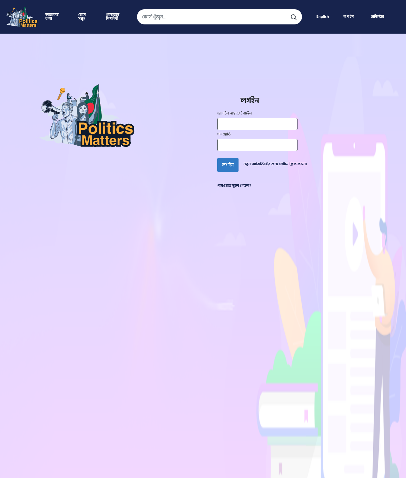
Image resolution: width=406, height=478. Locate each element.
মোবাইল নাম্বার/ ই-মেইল (234, 113)
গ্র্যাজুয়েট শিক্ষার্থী (112, 17)
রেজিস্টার (377, 17)
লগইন (228, 165)
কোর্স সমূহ (82, 17)
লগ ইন (349, 17)
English (322, 17)
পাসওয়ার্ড (224, 134)
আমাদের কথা (52, 17)
